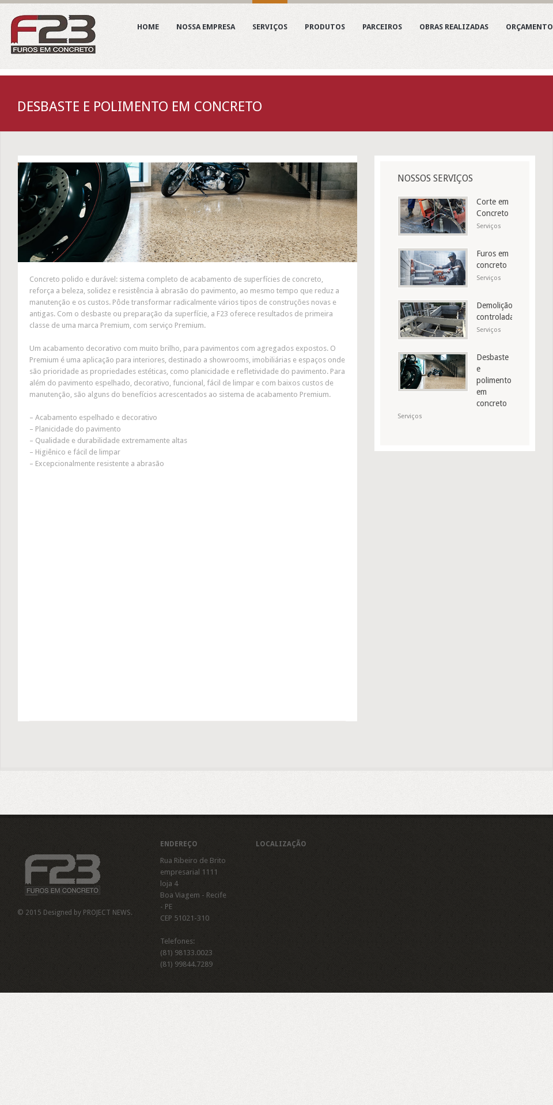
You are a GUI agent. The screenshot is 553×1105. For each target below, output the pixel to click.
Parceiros (382, 28)
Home (148, 28)
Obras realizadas (453, 28)
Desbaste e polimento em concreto (494, 380)
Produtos (325, 28)
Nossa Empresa (205, 28)
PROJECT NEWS (107, 913)
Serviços (269, 28)
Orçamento (529, 28)
